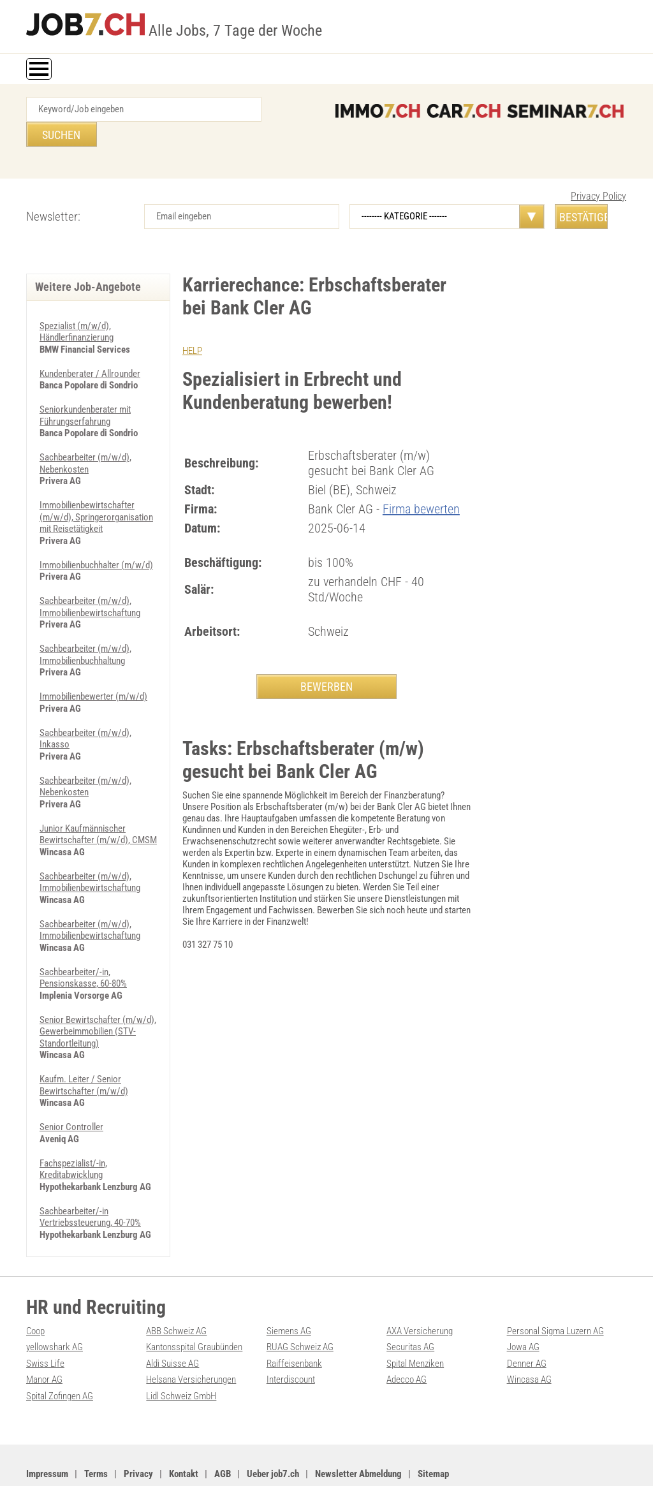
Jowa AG (523, 1310)
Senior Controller (71, 1092)
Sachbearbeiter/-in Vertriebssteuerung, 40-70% (90, 1180)
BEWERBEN (326, 661)
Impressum (47, 1435)
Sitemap (433, 1435)
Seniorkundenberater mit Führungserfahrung (85, 389)
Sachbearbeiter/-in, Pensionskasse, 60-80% (83, 944)
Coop (35, 1294)
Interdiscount (291, 1342)
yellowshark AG (54, 1310)
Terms (96, 1435)
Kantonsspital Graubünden (194, 1310)
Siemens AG (289, 1294)
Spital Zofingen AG (59, 1358)
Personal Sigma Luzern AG (555, 1294)
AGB (222, 1435)
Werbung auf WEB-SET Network (229, 1462)
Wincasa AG (529, 1342)
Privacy (138, 1435)
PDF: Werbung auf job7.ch (326, 1462)
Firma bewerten (421, 484)
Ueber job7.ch (273, 1435)
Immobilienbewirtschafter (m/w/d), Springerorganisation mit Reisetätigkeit (96, 490)
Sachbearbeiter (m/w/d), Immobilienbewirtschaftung (90, 578)
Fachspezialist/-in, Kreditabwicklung (73, 1133)
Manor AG (44, 1342)
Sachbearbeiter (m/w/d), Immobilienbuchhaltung (85, 625)
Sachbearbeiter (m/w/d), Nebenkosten (85, 436)
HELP (192, 326)
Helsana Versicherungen (191, 1342)
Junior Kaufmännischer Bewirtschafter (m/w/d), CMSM (98, 802)
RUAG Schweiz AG (300, 1310)
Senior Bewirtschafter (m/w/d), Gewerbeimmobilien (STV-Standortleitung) (98, 997)
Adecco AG (406, 1342)
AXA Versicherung (419, 1294)
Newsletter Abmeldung (358, 1435)
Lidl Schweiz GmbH (181, 1358)
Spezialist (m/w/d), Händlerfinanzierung (77, 306)
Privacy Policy (598, 171)
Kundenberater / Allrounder (90, 348)
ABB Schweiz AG (176, 1294)
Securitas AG (410, 1310)
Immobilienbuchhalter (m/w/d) (96, 537)
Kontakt (183, 1435)
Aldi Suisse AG (172, 1326)
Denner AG (527, 1326)
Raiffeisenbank (294, 1326)
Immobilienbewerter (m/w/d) (93, 667)
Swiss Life (45, 1326)
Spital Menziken (415, 1326)
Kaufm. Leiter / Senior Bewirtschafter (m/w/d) (84, 1050)
